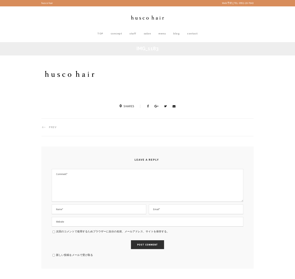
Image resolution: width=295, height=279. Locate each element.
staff (132, 33)
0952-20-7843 (246, 3)
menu (162, 33)
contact (192, 33)
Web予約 (227, 3)
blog (176, 33)
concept (116, 33)
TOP (100, 33)
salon (147, 33)
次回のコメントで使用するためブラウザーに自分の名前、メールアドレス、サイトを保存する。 (112, 231)
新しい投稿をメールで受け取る (74, 255)
